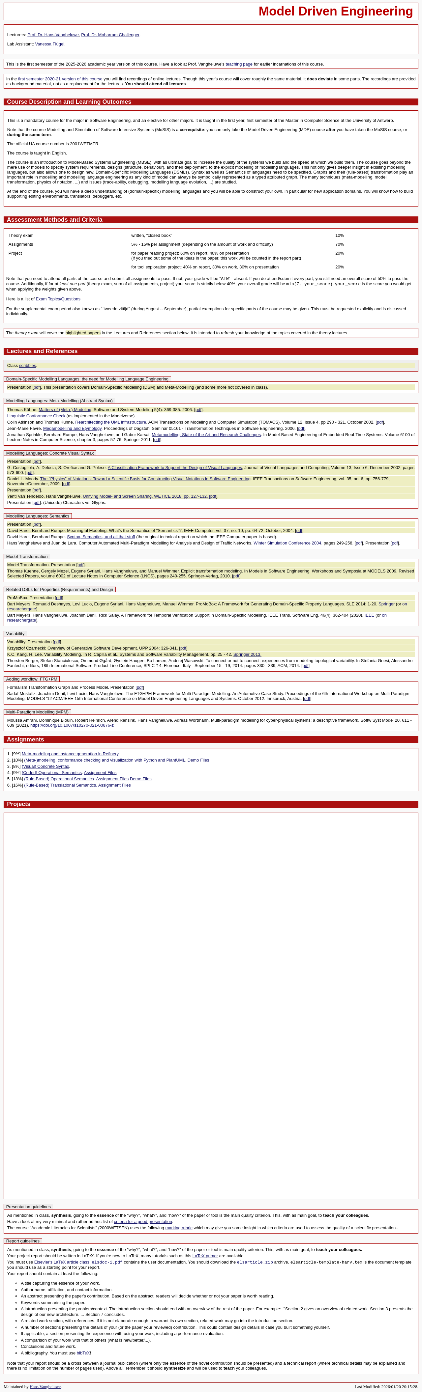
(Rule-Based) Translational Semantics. (61, 785)
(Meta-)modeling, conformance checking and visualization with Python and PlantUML (104, 760)
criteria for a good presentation (143, 1221)
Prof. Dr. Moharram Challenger (110, 34)
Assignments (25, 739)
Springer (386, 603)
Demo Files (198, 760)
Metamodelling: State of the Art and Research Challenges (206, 434)
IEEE (370, 615)
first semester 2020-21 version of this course (60, 78)
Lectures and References (42, 351)
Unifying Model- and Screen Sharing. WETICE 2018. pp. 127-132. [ (146, 496)
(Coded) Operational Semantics (52, 772)
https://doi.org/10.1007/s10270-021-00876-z (72, 725)
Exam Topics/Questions (58, 298)
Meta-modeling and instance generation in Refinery (70, 753)
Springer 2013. (247, 654)
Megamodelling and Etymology (72, 428)
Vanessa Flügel (49, 44)
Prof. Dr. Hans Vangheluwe (53, 34)
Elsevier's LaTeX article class (61, 1262)
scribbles (27, 365)
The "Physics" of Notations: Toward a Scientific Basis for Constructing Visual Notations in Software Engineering (145, 478)
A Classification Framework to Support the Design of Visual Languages (175, 467)
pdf (37, 387)
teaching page (239, 64)
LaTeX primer (205, 1255)
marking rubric (178, 1227)
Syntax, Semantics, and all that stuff (101, 536)
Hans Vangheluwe (45, 1386)
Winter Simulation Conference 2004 (287, 543)
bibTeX (83, 1352)
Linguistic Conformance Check (36, 415)
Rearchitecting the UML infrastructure (110, 422)
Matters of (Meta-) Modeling (65, 409)
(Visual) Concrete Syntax (45, 766)
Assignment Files (100, 772)
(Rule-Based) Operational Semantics (59, 778)
